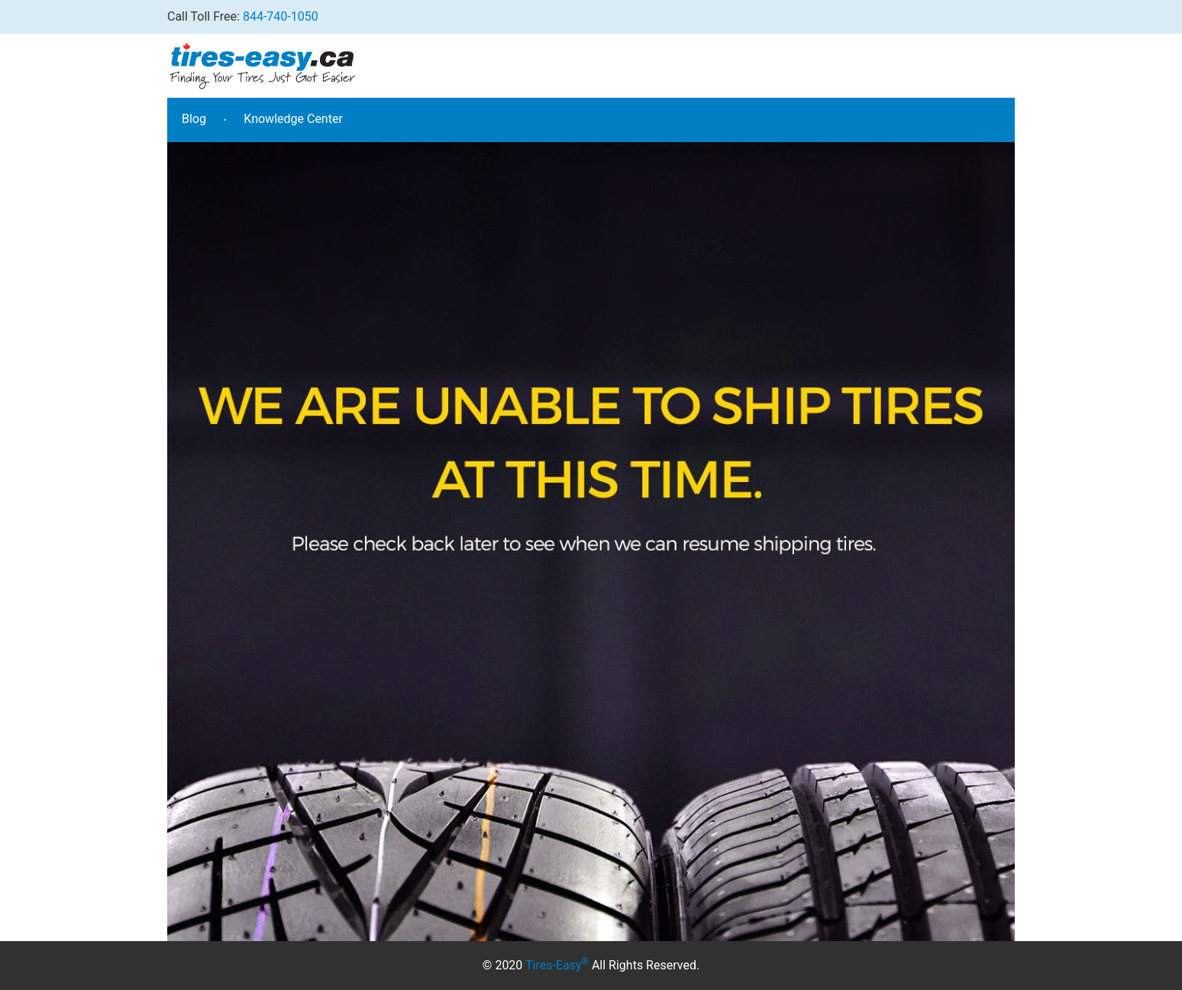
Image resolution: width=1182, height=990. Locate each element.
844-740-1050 (280, 16)
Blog (194, 119)
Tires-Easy (557, 965)
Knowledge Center (293, 119)
